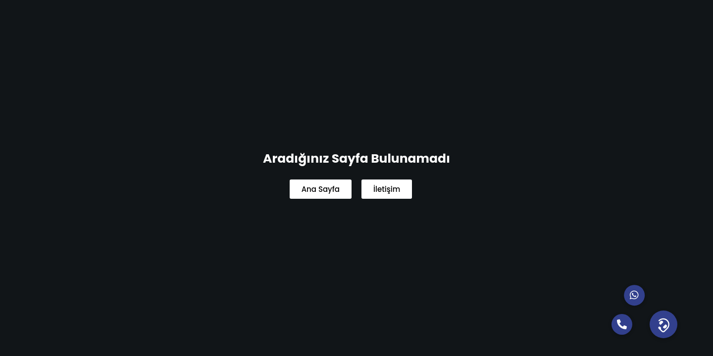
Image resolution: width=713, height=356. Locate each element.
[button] (663, 324)
